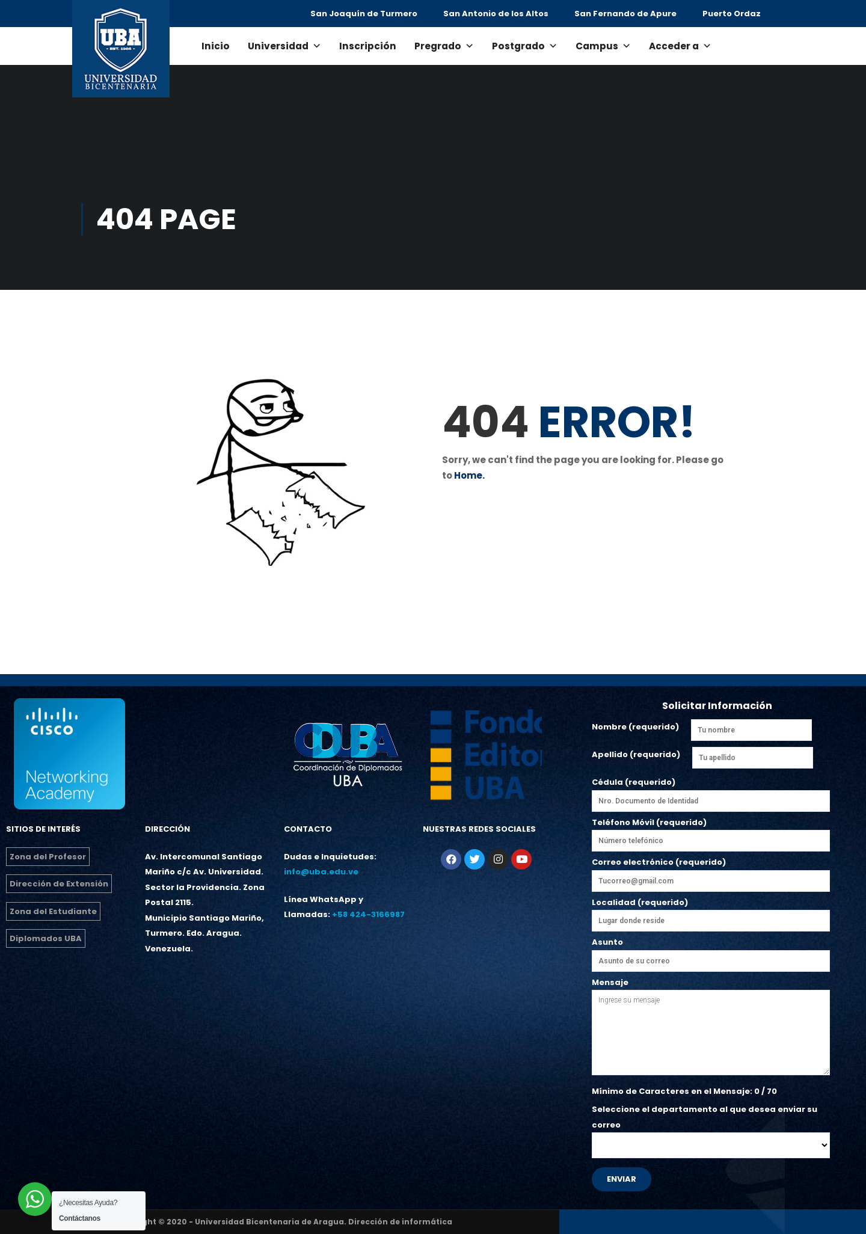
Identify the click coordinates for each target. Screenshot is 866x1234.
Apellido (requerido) (636, 754)
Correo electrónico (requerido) (711, 874)
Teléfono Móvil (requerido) (711, 832)
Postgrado (524, 46)
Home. (469, 475)
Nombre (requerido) (635, 726)
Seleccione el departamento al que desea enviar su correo (711, 1127)
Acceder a (680, 46)
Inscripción (367, 46)
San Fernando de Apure (625, 13)
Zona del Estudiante (53, 911)
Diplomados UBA (46, 938)
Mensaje (711, 1028)
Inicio (215, 46)
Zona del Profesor (48, 856)
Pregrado (444, 46)
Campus (603, 46)
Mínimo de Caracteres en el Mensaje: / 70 (684, 1091)
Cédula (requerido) (711, 791)
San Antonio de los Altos (495, 13)
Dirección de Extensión (59, 883)
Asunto (711, 951)
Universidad (284, 46)
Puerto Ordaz (731, 13)
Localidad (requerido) (711, 912)
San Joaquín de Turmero (363, 13)
